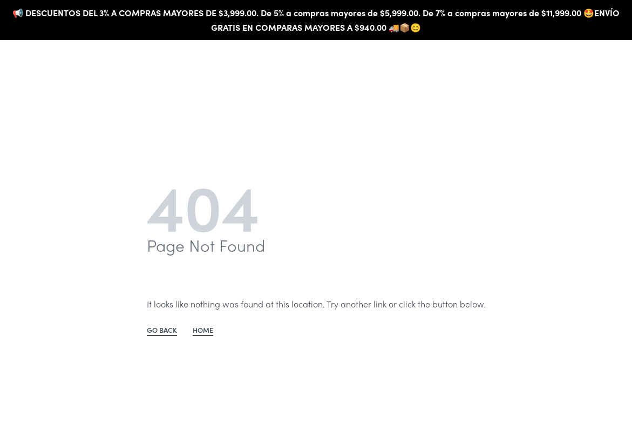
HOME (203, 330)
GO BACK (162, 330)
